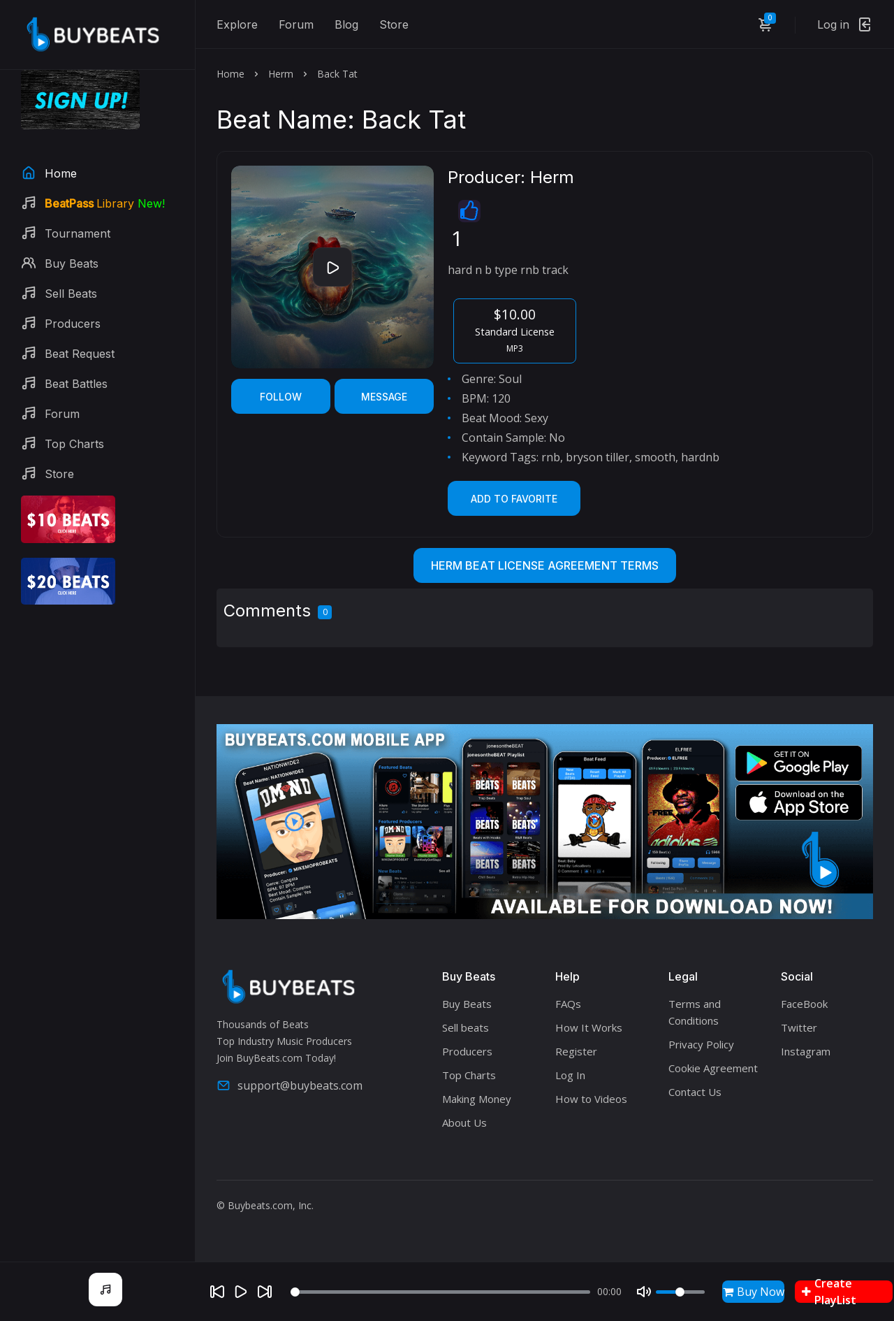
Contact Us (694, 1092)
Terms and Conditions (694, 1012)
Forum (296, 24)
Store (394, 24)
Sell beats (465, 1027)
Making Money (476, 1099)
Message (384, 397)
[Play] (241, 1291)
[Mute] (644, 1291)
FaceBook (804, 1004)
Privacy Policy (701, 1044)
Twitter (799, 1027)
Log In (570, 1075)
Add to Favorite (514, 499)
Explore (237, 24)
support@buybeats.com (289, 1085)
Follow (281, 397)
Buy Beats (467, 1004)
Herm (280, 73)
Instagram (805, 1051)
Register (576, 1051)
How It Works (588, 1027)
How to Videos (591, 1099)
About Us (464, 1122)
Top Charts (469, 1075)
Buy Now (753, 1291)
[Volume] (680, 1292)
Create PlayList (829, 1291)
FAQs (568, 1004)
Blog (346, 24)
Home (230, 73)
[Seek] (440, 1292)
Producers (467, 1051)
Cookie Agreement (713, 1068)
